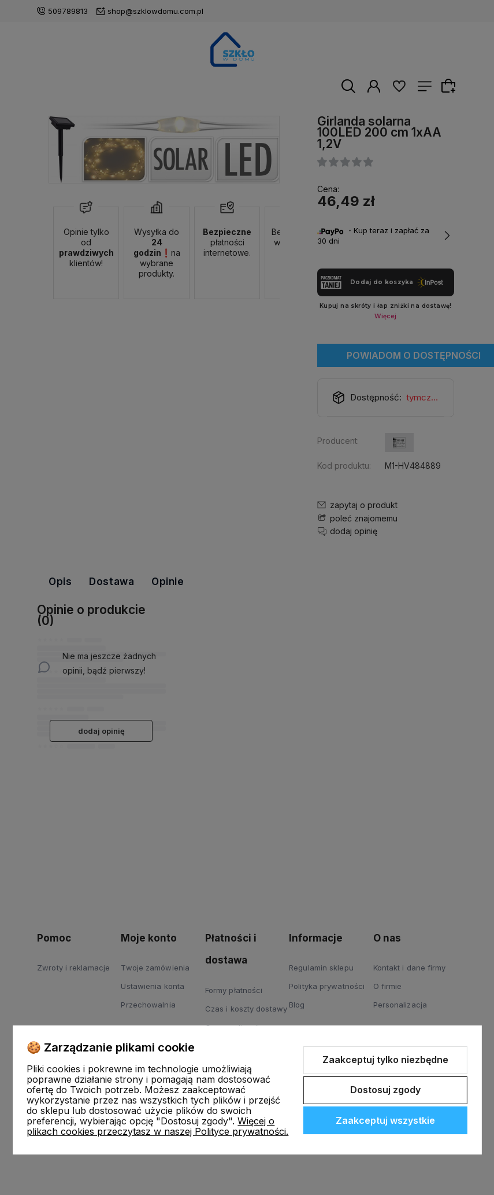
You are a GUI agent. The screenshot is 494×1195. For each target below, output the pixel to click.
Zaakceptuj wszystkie (385, 1120)
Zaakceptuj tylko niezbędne (385, 1059)
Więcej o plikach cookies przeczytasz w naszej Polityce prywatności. (157, 1126)
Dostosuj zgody (385, 1089)
